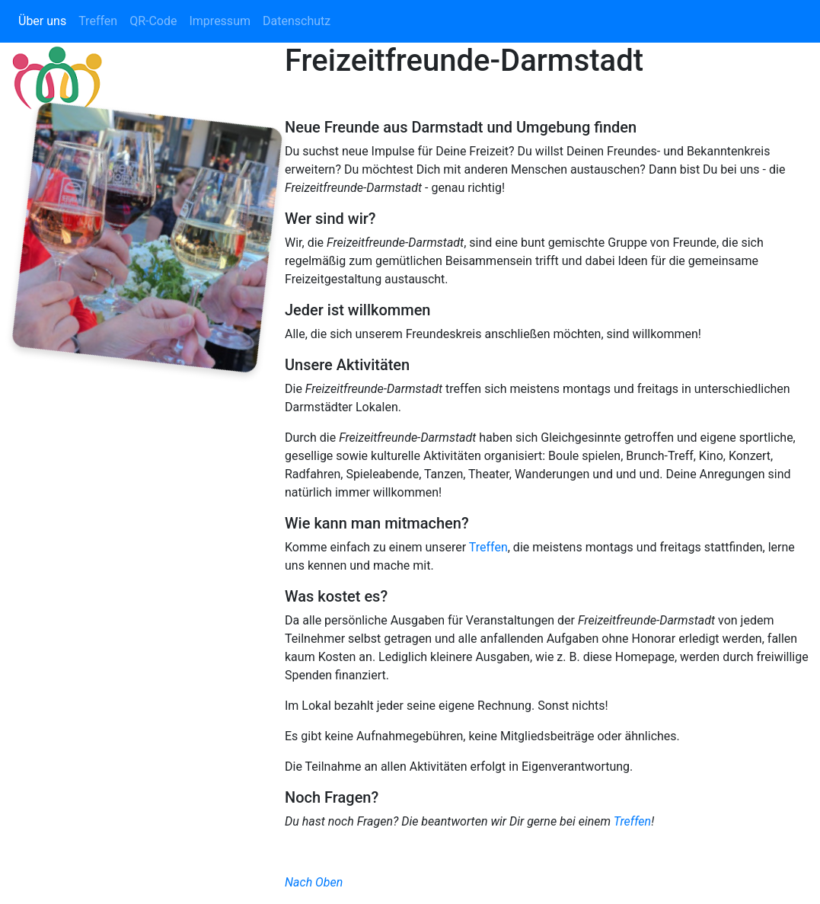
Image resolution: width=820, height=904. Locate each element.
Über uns (42, 21)
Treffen (97, 21)
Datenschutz (296, 21)
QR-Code (153, 21)
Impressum (219, 21)
